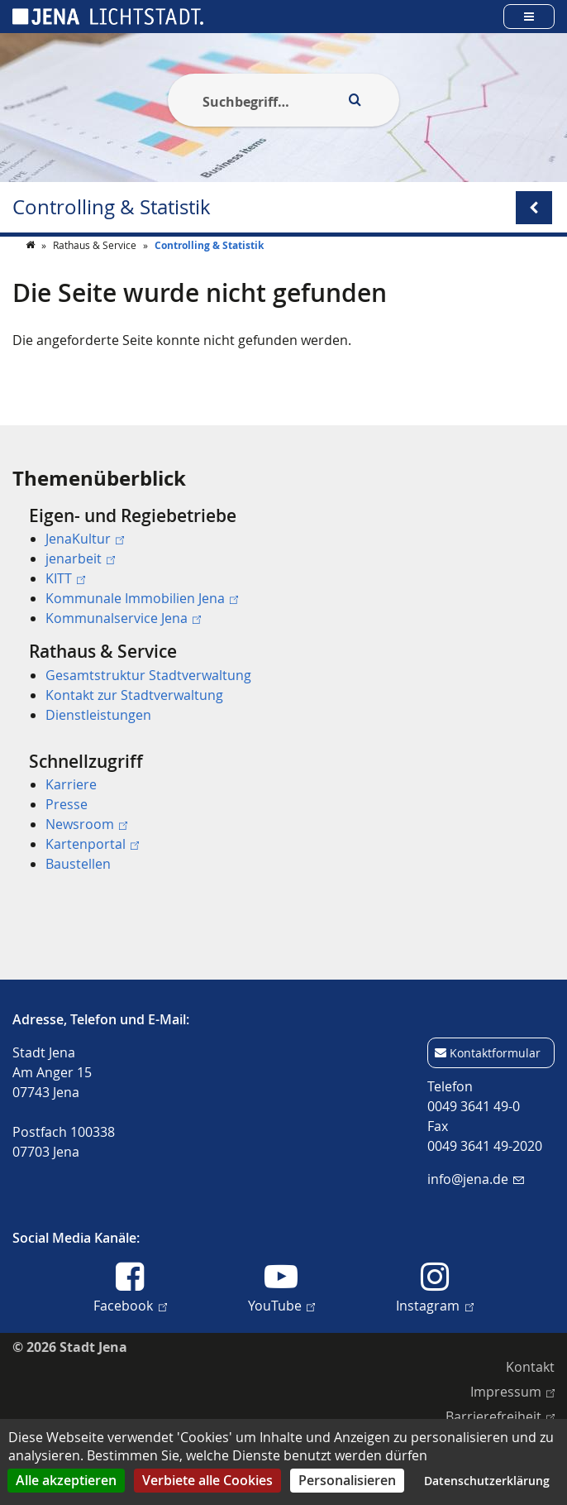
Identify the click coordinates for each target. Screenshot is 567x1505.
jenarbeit (80, 558)
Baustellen (78, 864)
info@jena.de (475, 1179)
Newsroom (86, 824)
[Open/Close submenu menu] (534, 207)
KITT (65, 578)
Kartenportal (92, 844)
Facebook (129, 1305)
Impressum (512, 1391)
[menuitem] (283, 567)
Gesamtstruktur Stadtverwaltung (148, 675)
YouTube (281, 1305)
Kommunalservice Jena (123, 618)
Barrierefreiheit (500, 1416)
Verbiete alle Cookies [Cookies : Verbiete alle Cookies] (207, 1480)
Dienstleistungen (98, 715)
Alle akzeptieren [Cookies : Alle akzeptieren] (66, 1480)
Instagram (434, 1305)
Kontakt (530, 1367)
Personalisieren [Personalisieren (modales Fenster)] (347, 1480)
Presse (66, 804)
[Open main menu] (529, 16)
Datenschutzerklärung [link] (487, 1480)
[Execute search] (354, 100)
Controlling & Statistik (111, 207)
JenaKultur (84, 539)
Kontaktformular (495, 1053)
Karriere (71, 784)
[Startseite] (31, 278)
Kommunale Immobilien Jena (141, 598)
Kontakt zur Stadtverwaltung (134, 695)
